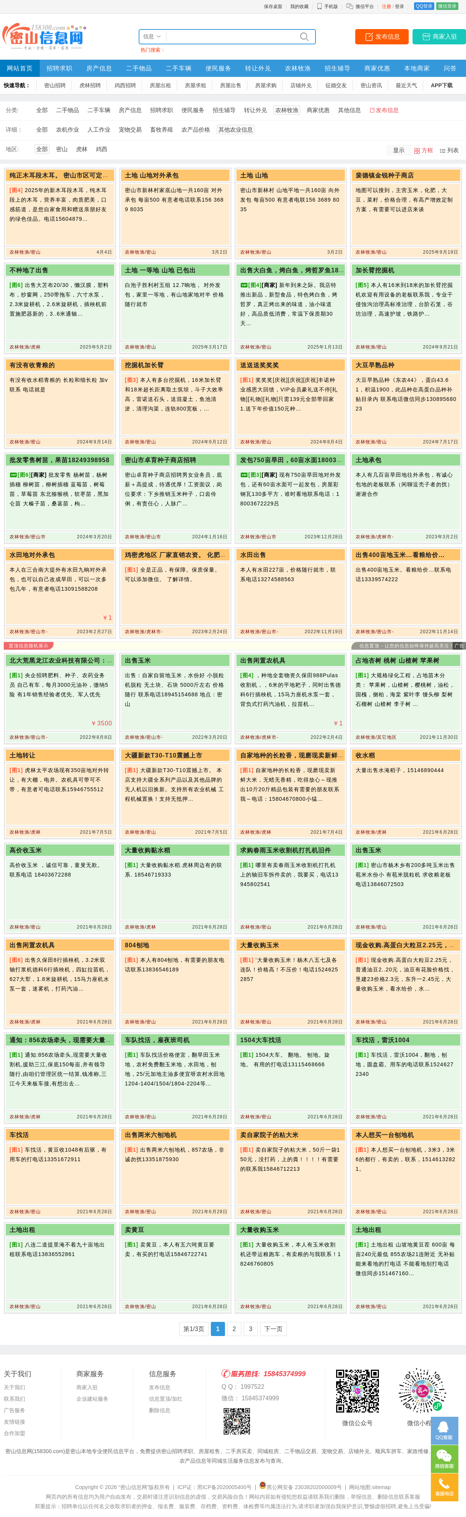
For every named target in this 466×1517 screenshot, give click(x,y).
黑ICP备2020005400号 (224, 1487)
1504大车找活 (261, 1040)
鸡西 (101, 149)
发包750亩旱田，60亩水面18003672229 (299, 460)
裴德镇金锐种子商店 (385, 175)
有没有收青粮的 (32, 365)
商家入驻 (445, 36)
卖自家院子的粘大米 (269, 1135)
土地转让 (23, 755)
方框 (427, 150)
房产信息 (99, 68)
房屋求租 (195, 85)
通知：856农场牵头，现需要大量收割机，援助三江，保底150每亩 (105, 1040)
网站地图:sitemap (370, 1487)
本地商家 (417, 68)
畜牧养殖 (161, 129)
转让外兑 (258, 68)
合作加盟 (14, 1433)
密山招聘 (55, 85)
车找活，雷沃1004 (383, 1040)
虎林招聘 (90, 85)
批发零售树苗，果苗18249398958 (60, 460)
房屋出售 (230, 85)
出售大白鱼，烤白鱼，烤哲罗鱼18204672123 (306, 270)
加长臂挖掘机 (375, 270)
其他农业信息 (235, 129)
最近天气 (406, 85)
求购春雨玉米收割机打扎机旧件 (285, 850)
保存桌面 (273, 6)
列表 (453, 150)
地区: (12, 149)
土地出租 (23, 1230)
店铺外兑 (301, 85)
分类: (12, 110)
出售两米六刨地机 (151, 1135)
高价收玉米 (26, 850)
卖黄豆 (134, 1230)
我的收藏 (299, 6)
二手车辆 (179, 68)
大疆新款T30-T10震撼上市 (163, 755)
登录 (399, 6)
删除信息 (159, 1410)
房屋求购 (266, 85)
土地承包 (369, 460)
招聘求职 (60, 68)
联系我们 (14, 1399)
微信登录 (447, 6)
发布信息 (387, 36)
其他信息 (349, 110)
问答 (450, 68)
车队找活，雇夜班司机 (157, 1040)
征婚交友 (336, 85)
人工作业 (98, 129)
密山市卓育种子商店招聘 (160, 460)
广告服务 (14, 1410)
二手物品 (139, 68)
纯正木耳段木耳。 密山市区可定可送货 (66, 175)
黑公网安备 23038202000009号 (300, 1487)
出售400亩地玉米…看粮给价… (400, 555)
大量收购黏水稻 (147, 850)
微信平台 (365, 6)
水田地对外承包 (32, 555)
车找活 (19, 1135)
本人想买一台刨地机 (385, 1135)
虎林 (81, 149)
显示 (399, 150)
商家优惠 (377, 68)
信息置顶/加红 (166, 1399)
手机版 (327, 6)
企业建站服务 (92, 1399)
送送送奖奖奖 (259, 365)
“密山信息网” (133, 1487)
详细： (14, 129)
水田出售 (253, 555)
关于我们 (14, 1387)
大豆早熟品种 (375, 365)
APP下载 (442, 85)
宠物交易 (130, 129)
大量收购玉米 (259, 945)
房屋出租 (160, 85)
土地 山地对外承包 (152, 175)
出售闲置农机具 (263, 660)
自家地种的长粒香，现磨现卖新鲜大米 (295, 755)
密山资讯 (371, 85)
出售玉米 (138, 660)
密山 (62, 149)
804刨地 (137, 945)
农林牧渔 (298, 68)
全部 (42, 110)
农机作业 (67, 129)
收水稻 (365, 755)
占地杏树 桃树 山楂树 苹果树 (398, 660)
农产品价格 (195, 129)
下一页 (273, 1329)
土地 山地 (254, 175)
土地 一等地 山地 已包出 (160, 270)
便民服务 (218, 68)
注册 (386, 6)
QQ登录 (424, 6)
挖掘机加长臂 (144, 365)
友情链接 (14, 1422)
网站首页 (20, 68)
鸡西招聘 (125, 85)
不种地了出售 (29, 270)
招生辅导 (338, 68)
